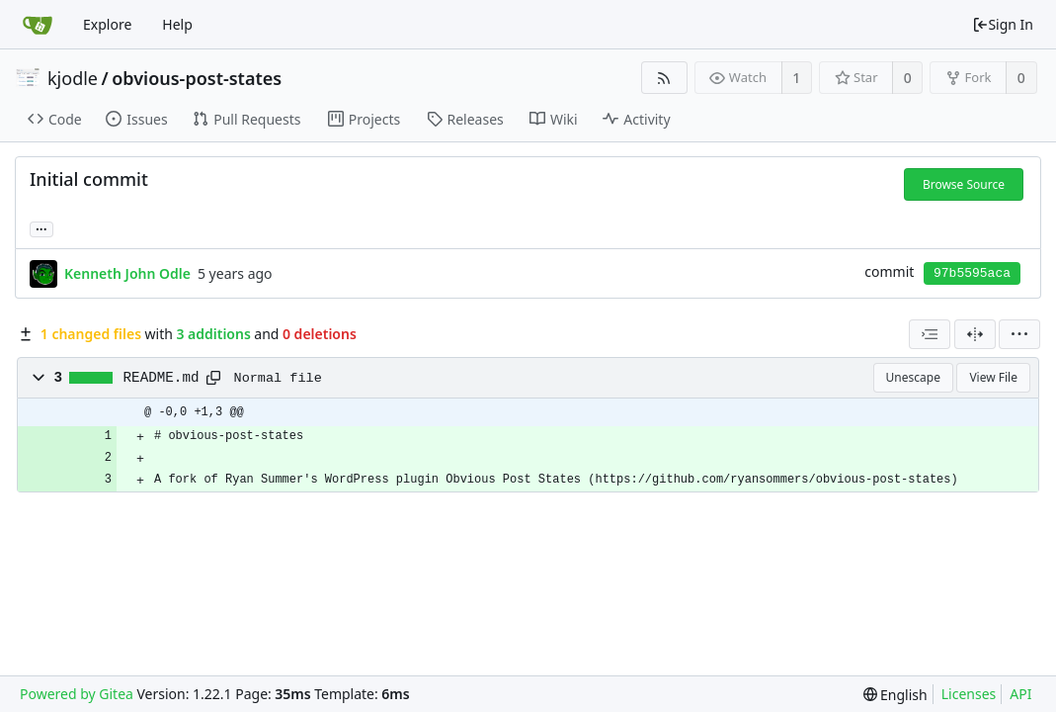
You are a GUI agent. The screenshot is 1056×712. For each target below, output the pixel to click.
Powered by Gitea (76, 693)
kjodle (72, 78)
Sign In (1002, 24)
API (1020, 693)
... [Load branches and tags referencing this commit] (41, 228)
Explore (107, 24)
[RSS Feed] (664, 77)
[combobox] (929, 334)
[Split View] (975, 334)
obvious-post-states (197, 78)
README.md (161, 378)
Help (177, 24)
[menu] (1019, 334)
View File (993, 377)
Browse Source (964, 184)
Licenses (969, 693)
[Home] (37, 25)
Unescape (913, 377)
